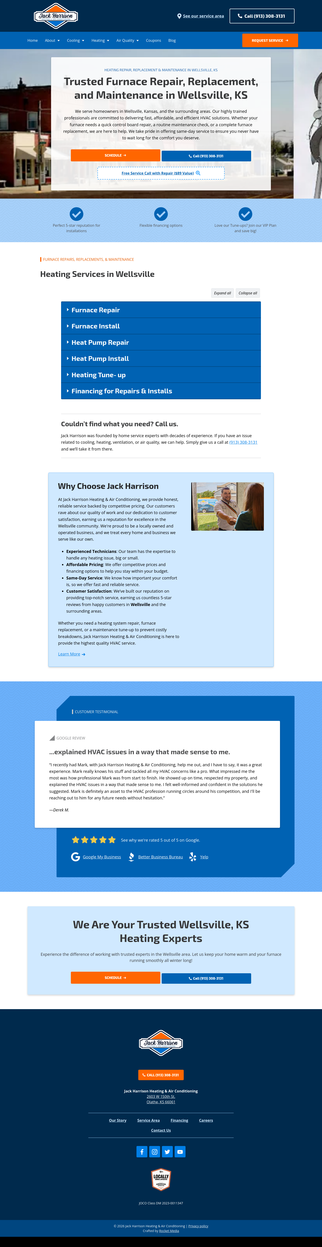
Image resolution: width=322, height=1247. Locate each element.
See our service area (200, 16)
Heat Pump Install (100, 360)
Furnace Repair (96, 312)
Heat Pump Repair (100, 344)
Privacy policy (198, 1236)
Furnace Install (96, 328)
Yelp (204, 859)
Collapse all (248, 295)
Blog (172, 40)
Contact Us (161, 1140)
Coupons (153, 40)
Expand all (222, 295)
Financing (179, 1130)
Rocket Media (169, 1241)
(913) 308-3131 (243, 444)
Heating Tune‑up (99, 377)
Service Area (148, 1130)
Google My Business (102, 859)
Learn (72, 656)
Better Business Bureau (160, 859)
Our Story (117, 1130)
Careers (206, 1130)
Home (32, 40)
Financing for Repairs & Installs (122, 393)
